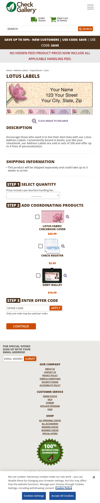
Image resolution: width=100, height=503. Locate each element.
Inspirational (35, 70)
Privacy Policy (50, 375)
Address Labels (21, 70)
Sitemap (50, 403)
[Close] (94, 477)
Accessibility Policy (50, 385)
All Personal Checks (50, 420)
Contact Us (50, 372)
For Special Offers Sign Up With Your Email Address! (16, 349)
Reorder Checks (50, 427)
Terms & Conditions (50, 379)
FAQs (50, 409)
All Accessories (50, 424)
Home (9, 70)
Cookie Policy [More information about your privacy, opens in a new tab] (63, 488)
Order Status (50, 396)
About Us (50, 369)
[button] (68, 217)
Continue (21, 326)
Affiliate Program (50, 406)
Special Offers (50, 433)
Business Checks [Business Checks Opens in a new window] (50, 430)
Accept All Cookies (62, 495)
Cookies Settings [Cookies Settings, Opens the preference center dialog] (34, 495)
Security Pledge (50, 382)
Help (50, 399)
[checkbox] (50, 217)
